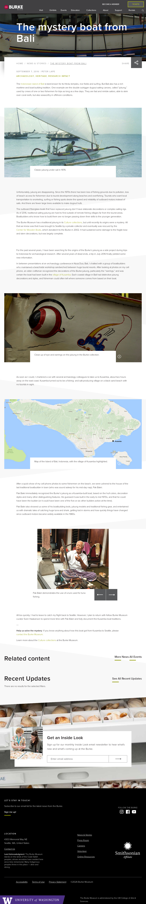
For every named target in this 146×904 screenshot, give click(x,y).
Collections (91, 10)
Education (75, 10)
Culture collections (73, 222)
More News (122, 657)
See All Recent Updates (127, 678)
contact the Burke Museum (29, 634)
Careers (81, 845)
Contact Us (9, 849)
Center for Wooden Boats (28, 229)
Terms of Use (38, 882)
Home (19, 63)
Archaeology (25, 76)
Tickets (135, 4)
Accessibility (22, 882)
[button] (100, 594)
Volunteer (82, 851)
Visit (41, 10)
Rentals (132, 10)
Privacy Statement (57, 882)
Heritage (41, 76)
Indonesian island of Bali (32, 84)
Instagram (121, 812)
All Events (135, 657)
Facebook (128, 812)
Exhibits (53, 10)
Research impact (59, 76)
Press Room (83, 840)
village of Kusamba (62, 274)
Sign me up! (10, 812)
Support (118, 10)
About (106, 10)
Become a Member (110, 4)
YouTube (134, 812)
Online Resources (86, 856)
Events (64, 10)
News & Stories (36, 63)
